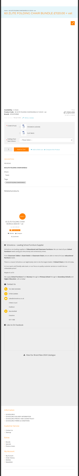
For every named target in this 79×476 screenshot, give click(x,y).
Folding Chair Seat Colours (12, 140)
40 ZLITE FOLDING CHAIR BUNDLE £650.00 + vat (15, 223)
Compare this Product (53, 150)
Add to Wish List (38, 150)
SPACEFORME (14, 114)
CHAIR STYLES (12, 126)
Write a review (28, 118)
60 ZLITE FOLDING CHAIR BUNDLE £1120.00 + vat (22, 10)
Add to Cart (21, 149)
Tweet (7, 175)
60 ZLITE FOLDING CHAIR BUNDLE (15, 182)
